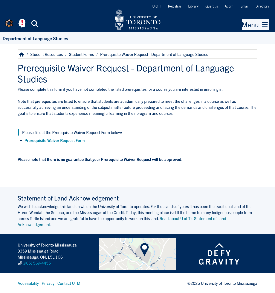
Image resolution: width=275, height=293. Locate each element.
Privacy (48, 283)
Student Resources (46, 54)
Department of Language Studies (35, 38)
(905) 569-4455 (37, 262)
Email (244, 6)
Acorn (229, 6)
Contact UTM (68, 283)
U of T (156, 6)
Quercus (211, 6)
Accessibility (28, 283)
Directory (262, 6)
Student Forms (81, 54)
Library (193, 6)
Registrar (174, 6)
